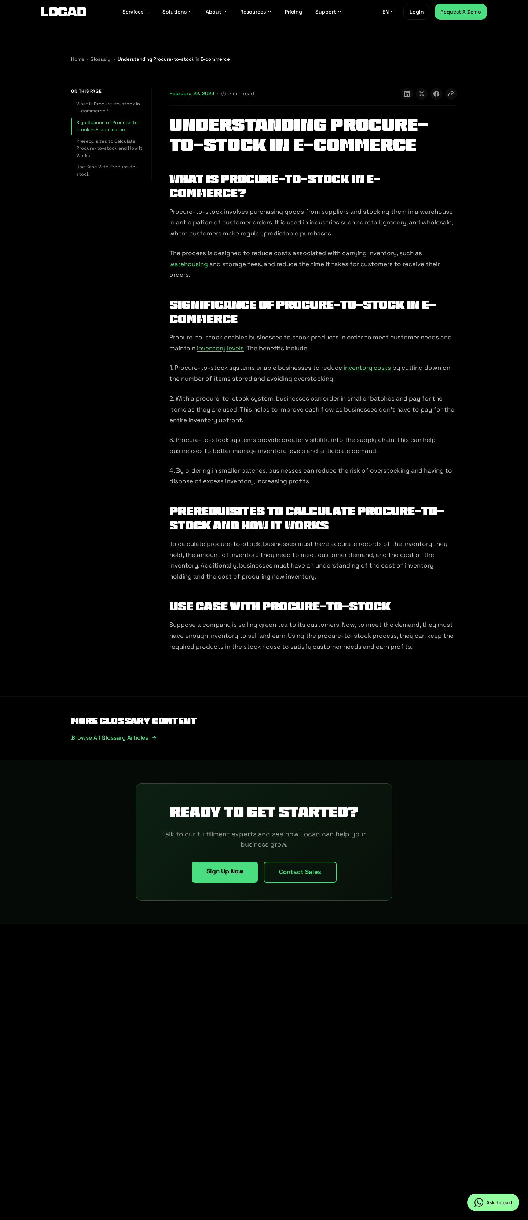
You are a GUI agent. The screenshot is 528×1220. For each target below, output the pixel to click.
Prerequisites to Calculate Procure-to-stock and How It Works (109, 148)
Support (328, 11)
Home (77, 59)
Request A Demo (460, 11)
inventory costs (367, 368)
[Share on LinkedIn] (407, 94)
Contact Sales (300, 872)
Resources (256, 11)
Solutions (177, 11)
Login (417, 11)
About (216, 11)
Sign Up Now (224, 871)
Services (135, 11)
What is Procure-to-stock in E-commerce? (108, 107)
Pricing (293, 11)
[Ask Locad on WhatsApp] (493, 1202)
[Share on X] (422, 94)
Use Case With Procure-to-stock (107, 170)
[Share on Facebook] (436, 94)
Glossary (100, 59)
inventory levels (220, 348)
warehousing (188, 264)
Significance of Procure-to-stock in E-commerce (108, 126)
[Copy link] (451, 94)
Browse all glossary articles (114, 737)
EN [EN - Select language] (388, 11)
